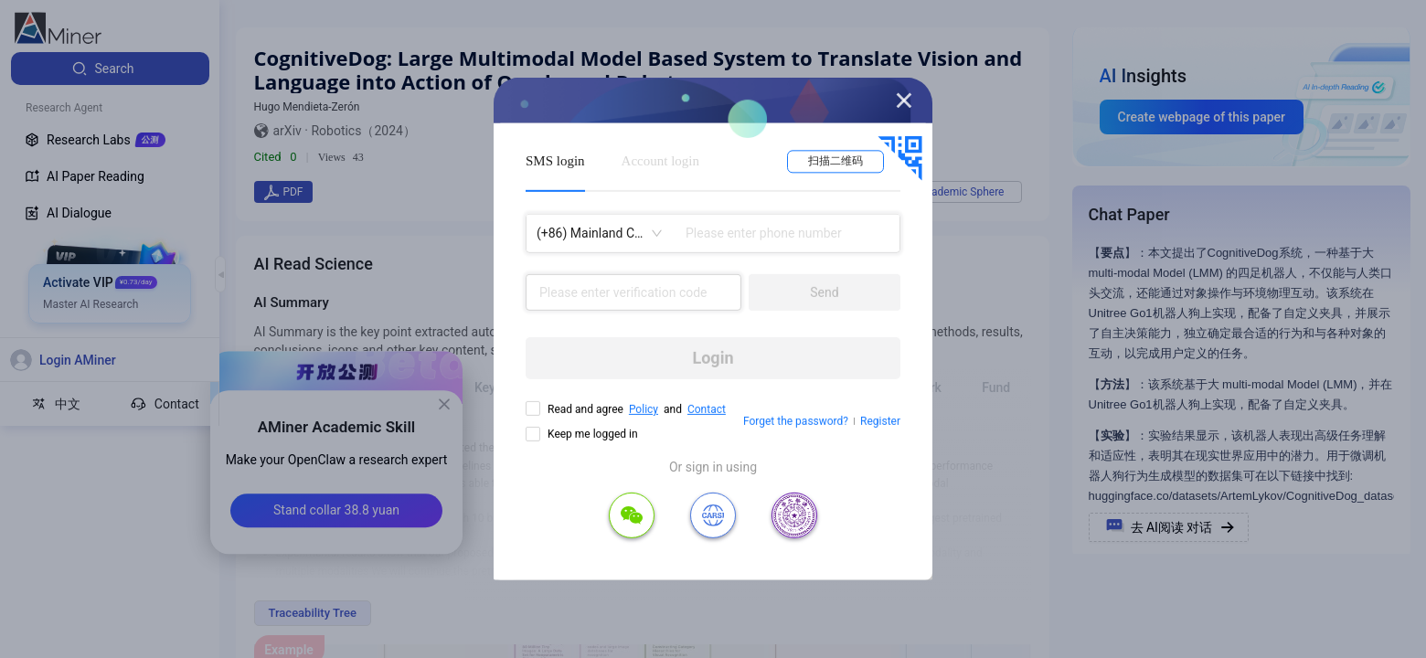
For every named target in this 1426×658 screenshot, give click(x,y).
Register (880, 421)
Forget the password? (795, 421)
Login (712, 357)
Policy (643, 409)
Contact (706, 409)
